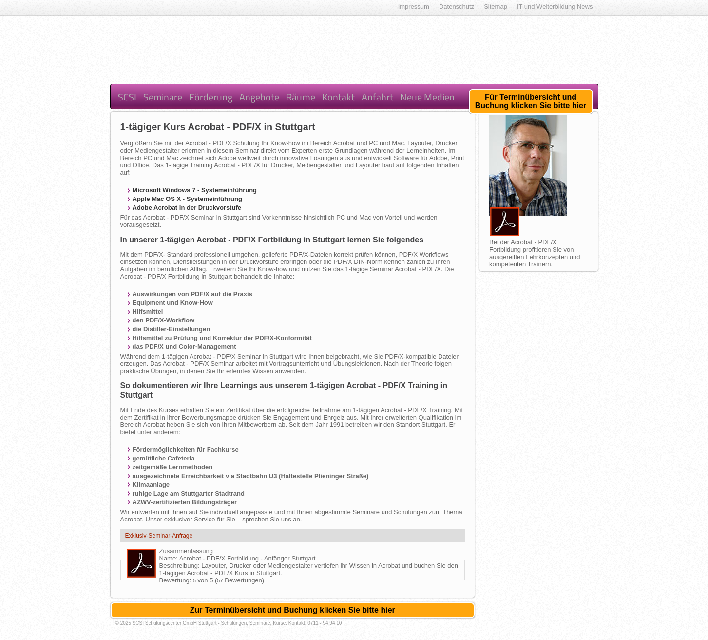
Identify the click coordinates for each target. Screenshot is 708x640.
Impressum (413, 6)
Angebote (259, 96)
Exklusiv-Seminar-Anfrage (159, 535)
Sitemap (495, 6)
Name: (169, 558)
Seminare (162, 96)
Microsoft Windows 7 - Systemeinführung (195, 190)
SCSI (127, 96)
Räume (300, 96)
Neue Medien (427, 96)
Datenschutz (456, 6)
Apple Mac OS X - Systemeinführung (187, 198)
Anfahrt (377, 96)
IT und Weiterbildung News (555, 6)
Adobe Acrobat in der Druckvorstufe (187, 207)
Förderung (210, 96)
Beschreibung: (180, 565)
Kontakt (338, 96)
